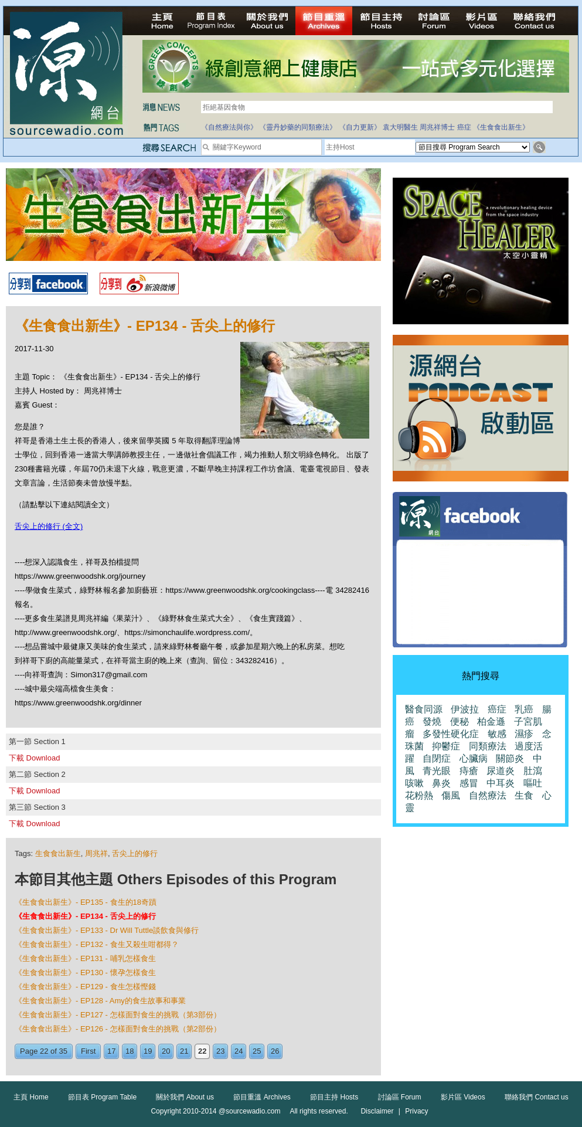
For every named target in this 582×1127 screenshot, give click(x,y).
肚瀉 (532, 771)
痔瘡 (469, 771)
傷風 (450, 795)
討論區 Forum (399, 1097)
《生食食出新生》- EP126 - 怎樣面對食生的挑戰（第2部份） (118, 1028)
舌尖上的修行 (135, 853)
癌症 (464, 127)
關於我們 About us (185, 1097)
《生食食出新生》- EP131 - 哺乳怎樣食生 (85, 958)
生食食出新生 (58, 853)
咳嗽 (414, 783)
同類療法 (487, 746)
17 (111, 1051)
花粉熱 (419, 795)
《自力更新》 (360, 127)
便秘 (459, 722)
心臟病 (474, 758)
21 (184, 1051)
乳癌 (524, 709)
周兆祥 (96, 853)
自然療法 (487, 795)
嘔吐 (532, 783)
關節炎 (510, 758)
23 (220, 1051)
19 (148, 1051)
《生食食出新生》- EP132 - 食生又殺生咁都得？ (97, 944)
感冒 (469, 783)
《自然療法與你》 (229, 127)
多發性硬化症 (451, 734)
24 (238, 1051)
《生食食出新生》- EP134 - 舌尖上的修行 (85, 916)
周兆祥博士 (437, 127)
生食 (524, 795)
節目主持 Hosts (334, 1097)
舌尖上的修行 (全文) (49, 526)
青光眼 (437, 771)
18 (129, 1051)
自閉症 (437, 758)
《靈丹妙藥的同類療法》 (297, 127)
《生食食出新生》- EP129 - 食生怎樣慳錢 (85, 986)
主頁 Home (30, 1097)
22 (202, 1051)
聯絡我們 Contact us (537, 1097)
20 (166, 1051)
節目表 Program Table (102, 1097)
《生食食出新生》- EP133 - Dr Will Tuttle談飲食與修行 (107, 930)
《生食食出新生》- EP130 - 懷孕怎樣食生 (85, 972)
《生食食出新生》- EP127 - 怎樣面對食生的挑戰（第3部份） (118, 1014)
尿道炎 (500, 771)
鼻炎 (441, 783)
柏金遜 (491, 722)
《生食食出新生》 (501, 127)
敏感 (497, 734)
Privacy (416, 1111)
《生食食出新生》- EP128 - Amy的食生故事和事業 (100, 1000)
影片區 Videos (463, 1097)
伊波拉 (465, 709)
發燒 (432, 722)
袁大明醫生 (400, 127)
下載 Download (34, 757)
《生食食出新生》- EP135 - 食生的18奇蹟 (85, 902)
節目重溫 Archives (261, 1097)
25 (257, 1051)
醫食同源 (424, 709)
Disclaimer (376, 1111)
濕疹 (524, 734)
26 (275, 1051)
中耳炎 (500, 783)
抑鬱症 (446, 746)
